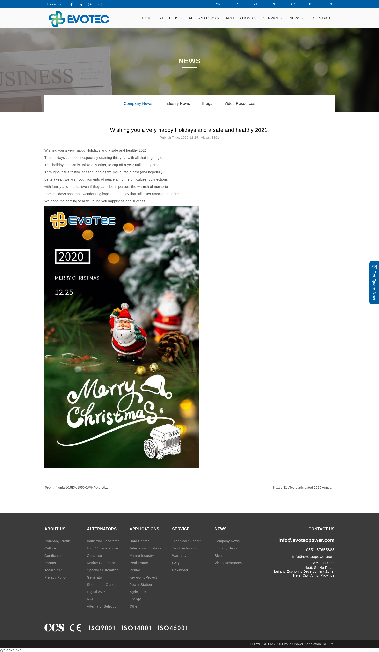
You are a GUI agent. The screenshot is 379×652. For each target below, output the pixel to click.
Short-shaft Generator (104, 584)
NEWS (296, 18)
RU (270, 4)
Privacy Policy (55, 577)
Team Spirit (53, 570)
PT (251, 4)
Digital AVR (96, 592)
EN (232, 4)
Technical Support (186, 541)
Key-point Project (143, 577)
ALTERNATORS (204, 18)
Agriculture (138, 592)
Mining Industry (142, 555)
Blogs (207, 104)
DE (307, 4)
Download (180, 570)
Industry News (177, 104)
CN (214, 4)
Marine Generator (101, 563)
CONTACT (322, 18)
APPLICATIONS (241, 18)
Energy (135, 599)
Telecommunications (146, 548)
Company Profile (57, 541)
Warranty (179, 555)
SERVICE (273, 18)
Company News (138, 104)
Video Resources (239, 104)
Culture (50, 548)
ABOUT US (171, 18)
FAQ (175, 563)
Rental (135, 570)
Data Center (139, 541)
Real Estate (139, 563)
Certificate (52, 555)
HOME (147, 18)
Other (134, 606)
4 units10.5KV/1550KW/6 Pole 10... (76, 487)
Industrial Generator (103, 541)
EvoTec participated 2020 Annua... (304, 487)
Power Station (141, 584)
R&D (91, 599)
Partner (50, 563)
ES (326, 4)
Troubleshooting (185, 548)
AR (288, 4)
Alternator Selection (102, 606)
